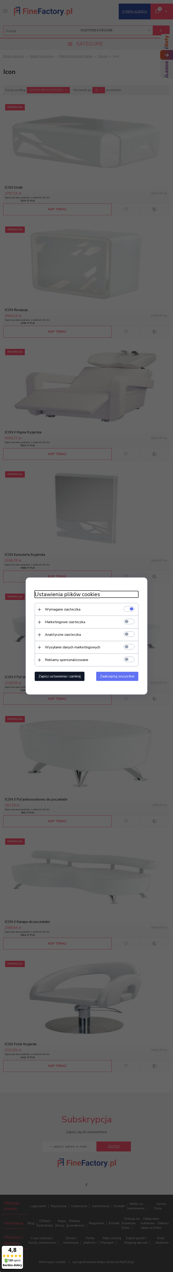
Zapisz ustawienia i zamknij (60, 676)
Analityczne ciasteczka (63, 634)
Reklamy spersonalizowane (66, 659)
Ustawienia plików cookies (67, 594)
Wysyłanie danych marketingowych (72, 647)
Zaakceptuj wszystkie (117, 676)
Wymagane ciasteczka (62, 609)
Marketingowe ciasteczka (65, 622)
